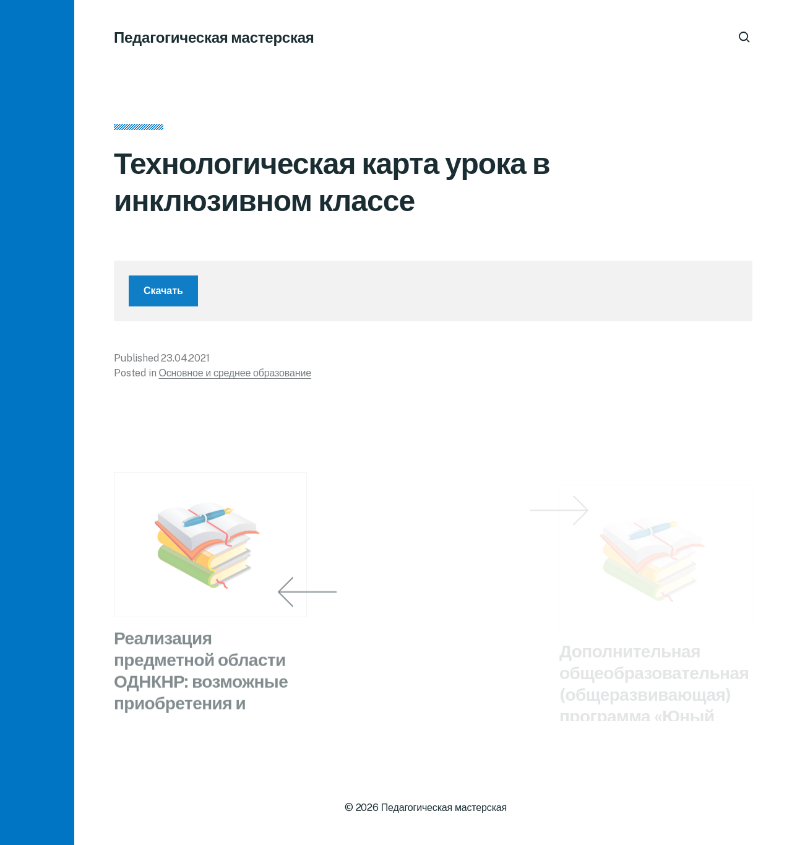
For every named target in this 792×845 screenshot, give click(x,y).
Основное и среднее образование (234, 377)
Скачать (163, 295)
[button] (37, 422)
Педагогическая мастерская (214, 37)
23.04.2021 (185, 362)
